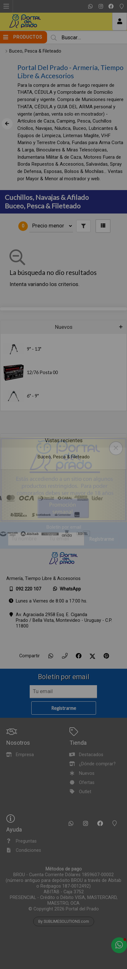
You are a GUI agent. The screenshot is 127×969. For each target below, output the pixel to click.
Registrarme (101, 539)
